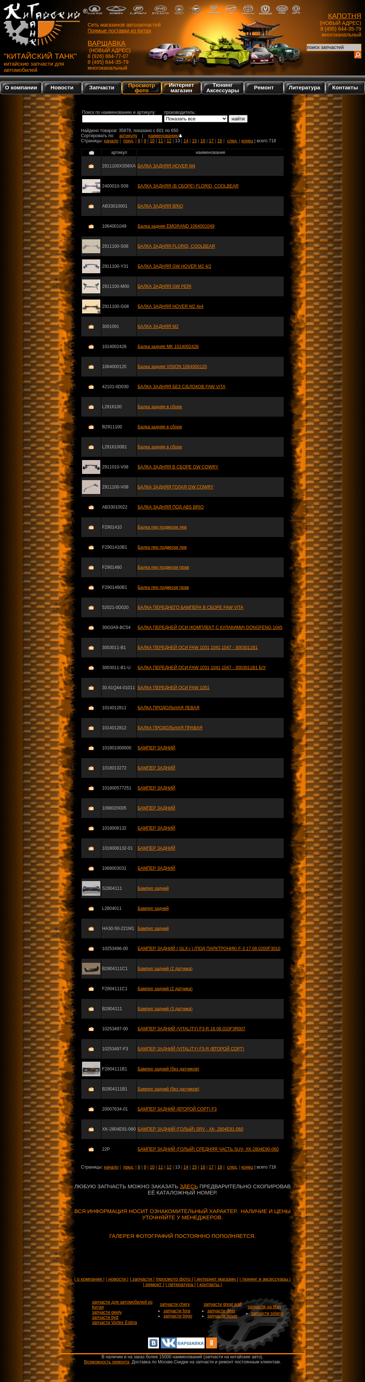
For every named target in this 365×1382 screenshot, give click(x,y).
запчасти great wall (222, 1304)
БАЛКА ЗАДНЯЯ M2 (157, 326)
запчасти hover (222, 1316)
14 (185, 140)
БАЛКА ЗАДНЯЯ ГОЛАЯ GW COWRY (175, 487)
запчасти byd (105, 1317)
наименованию (165, 135)
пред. (128, 140)
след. (232, 140)
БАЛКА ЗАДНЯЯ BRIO (160, 206)
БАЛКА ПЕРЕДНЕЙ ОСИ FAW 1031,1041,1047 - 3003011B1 (197, 647)
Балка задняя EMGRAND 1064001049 (175, 226)
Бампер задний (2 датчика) (165, 968)
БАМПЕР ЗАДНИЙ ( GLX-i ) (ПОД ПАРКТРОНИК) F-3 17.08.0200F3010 (208, 948)
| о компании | (89, 1279)
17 (211, 140)
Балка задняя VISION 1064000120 (172, 366)
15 (194, 140)
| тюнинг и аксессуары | (265, 1279)
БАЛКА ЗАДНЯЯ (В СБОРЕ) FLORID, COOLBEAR (187, 186)
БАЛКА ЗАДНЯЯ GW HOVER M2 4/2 (174, 266)
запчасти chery (175, 1304)
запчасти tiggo (177, 1316)
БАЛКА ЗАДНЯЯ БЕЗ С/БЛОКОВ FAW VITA (181, 386)
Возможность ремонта (106, 1361)
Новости (61, 87)
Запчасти (101, 87)
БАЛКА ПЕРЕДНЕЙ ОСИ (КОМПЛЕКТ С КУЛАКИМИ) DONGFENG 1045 (209, 627)
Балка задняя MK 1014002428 (167, 346)
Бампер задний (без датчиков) (168, 1069)
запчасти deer (221, 1310)
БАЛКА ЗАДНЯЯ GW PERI (164, 286)
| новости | (117, 1279)
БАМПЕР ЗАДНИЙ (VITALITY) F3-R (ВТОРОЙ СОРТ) (190, 1048)
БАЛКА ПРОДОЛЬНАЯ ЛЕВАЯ (168, 707)
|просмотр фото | (174, 1279)
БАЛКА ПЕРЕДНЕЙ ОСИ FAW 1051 (173, 687)
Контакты (345, 87)
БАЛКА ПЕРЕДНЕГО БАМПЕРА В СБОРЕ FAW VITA (190, 607)
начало (111, 140)
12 (169, 140)
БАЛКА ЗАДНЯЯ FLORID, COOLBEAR (176, 246)
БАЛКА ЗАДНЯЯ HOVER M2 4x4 (170, 306)
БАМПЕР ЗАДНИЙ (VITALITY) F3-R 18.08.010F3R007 (191, 1028)
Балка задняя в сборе (159, 406)
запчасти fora (176, 1310)
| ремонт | (153, 1284)
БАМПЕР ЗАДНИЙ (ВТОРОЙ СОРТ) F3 (177, 1109)
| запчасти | (142, 1279)
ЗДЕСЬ (189, 1186)
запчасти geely (107, 1312)
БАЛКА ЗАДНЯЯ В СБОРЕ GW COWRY (177, 467)
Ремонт (264, 87)
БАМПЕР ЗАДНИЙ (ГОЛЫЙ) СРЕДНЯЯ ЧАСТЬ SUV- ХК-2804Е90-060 (208, 1149)
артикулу (128, 135)
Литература (304, 87)
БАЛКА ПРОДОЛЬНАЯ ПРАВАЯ (169, 727)
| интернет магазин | (216, 1279)
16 (203, 140)
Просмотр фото (141, 87)
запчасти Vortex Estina (114, 1322)
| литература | (181, 1284)
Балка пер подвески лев (161, 527)
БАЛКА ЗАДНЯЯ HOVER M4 (166, 166)
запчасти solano (267, 1313)
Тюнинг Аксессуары (222, 87)
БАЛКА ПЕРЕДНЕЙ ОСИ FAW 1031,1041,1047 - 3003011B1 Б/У (201, 667)
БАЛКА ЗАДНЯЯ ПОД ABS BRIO (170, 507)
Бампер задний (152, 888)
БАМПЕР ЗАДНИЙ (156, 747)
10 (152, 140)
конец (247, 140)
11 (160, 140)
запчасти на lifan (264, 1306)
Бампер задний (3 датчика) (165, 1008)
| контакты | (209, 1284)
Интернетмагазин (181, 87)
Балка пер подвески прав (163, 567)
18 (219, 140)
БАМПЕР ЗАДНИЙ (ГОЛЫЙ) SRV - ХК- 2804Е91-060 (190, 1129)
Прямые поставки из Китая (119, 31)
